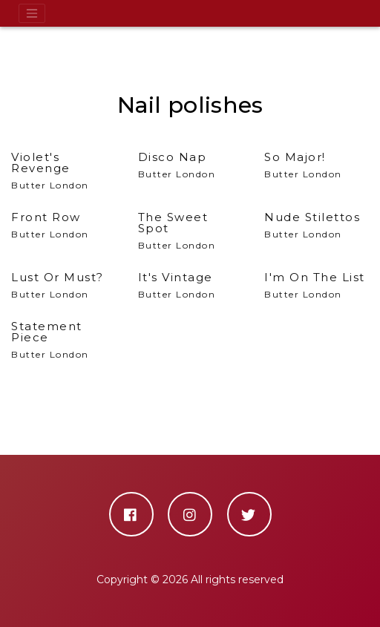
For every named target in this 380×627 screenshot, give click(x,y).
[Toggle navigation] (32, 13)
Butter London (63, 171)
